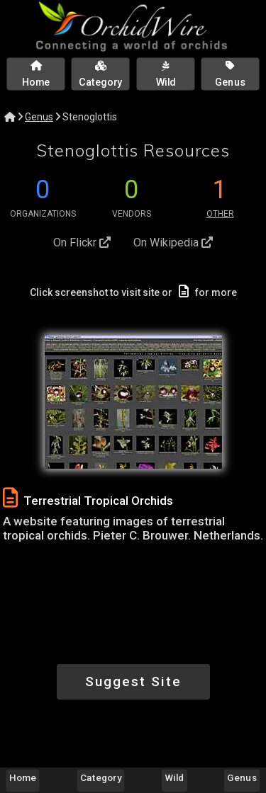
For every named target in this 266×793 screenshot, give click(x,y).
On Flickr (82, 242)
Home (22, 777)
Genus (39, 116)
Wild (174, 777)
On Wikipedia (173, 242)
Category (100, 777)
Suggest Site (133, 681)
